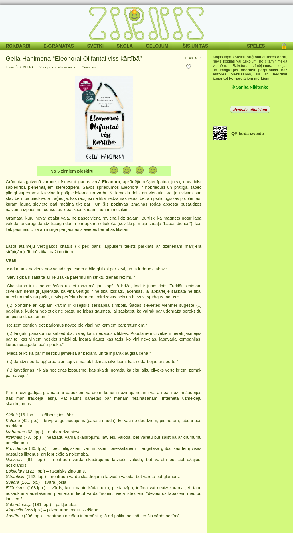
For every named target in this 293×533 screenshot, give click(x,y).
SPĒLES (256, 46)
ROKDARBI (18, 46)
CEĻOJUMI (158, 46)
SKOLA (125, 46)
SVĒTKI (95, 46)
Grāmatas (89, 67)
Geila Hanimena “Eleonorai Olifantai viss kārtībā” (74, 58)
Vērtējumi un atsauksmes (57, 67)
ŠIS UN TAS (195, 46)
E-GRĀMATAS (58, 46)
